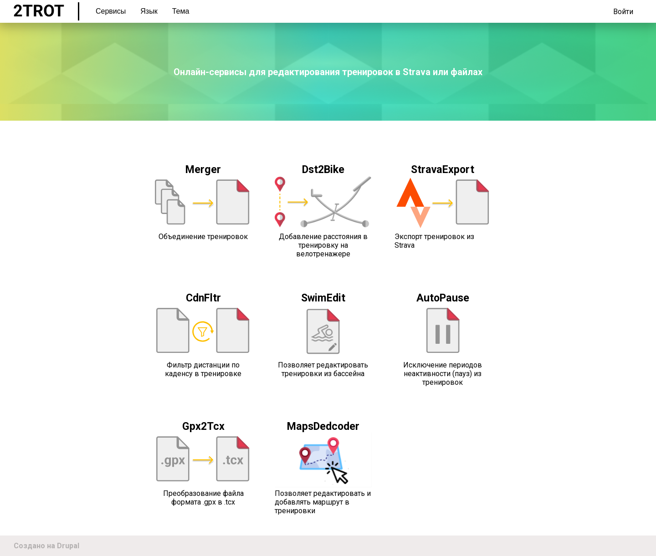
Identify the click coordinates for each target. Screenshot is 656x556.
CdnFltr (203, 297)
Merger (203, 169)
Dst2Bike (323, 169)
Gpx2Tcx (203, 426)
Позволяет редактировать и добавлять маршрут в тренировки (323, 502)
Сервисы (111, 11)
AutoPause (442, 297)
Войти (623, 11)
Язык (148, 11)
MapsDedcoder (323, 426)
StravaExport (442, 169)
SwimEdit (323, 297)
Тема (181, 11)
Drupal (68, 545)
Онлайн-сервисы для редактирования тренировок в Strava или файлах (328, 71)
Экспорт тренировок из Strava (434, 241)
